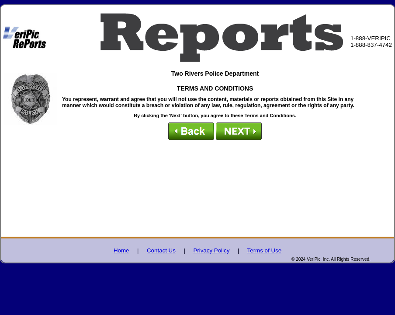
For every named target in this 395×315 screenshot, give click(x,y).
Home (121, 250)
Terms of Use (264, 250)
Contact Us (161, 250)
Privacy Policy (211, 250)
